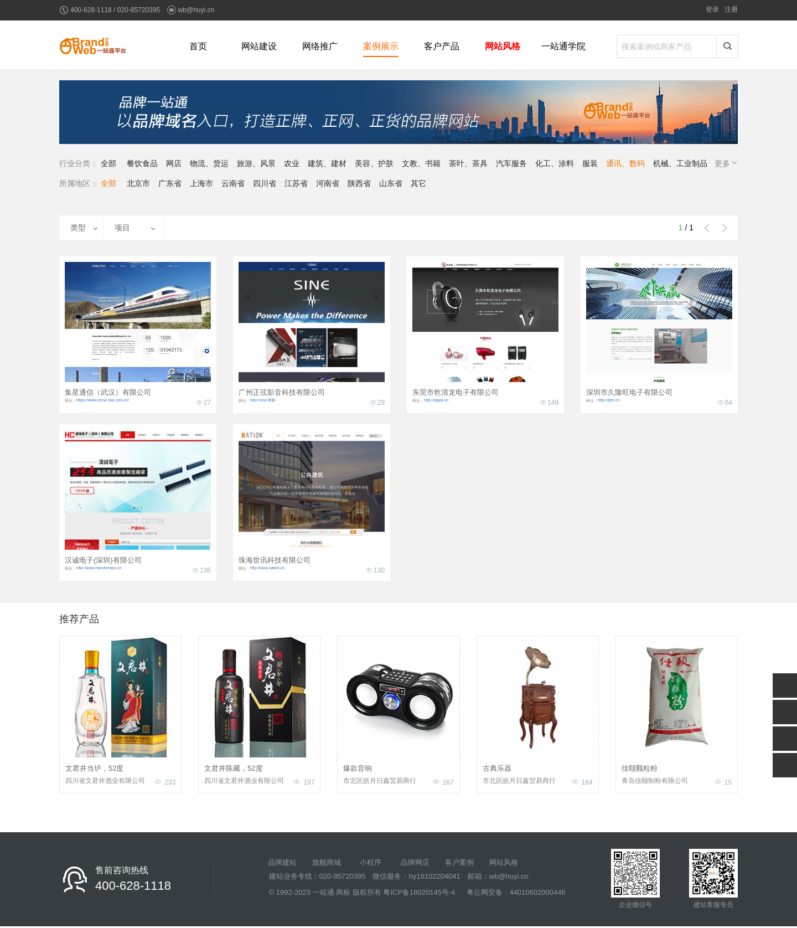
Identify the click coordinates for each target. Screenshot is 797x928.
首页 (198, 46)
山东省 (390, 183)
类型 (78, 227)
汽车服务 (511, 163)
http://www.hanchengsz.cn (98, 568)
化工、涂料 (554, 163)
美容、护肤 (374, 163)
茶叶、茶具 (468, 163)
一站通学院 (563, 46)
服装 (590, 163)
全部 (108, 163)
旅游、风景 (256, 163)
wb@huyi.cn (196, 10)
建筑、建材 (327, 163)
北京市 (138, 183)
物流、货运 (209, 163)
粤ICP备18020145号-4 (419, 892)
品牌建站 (282, 862)
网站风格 (502, 46)
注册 (731, 9)
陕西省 (359, 183)
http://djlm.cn (609, 400)
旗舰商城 (326, 862)
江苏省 (296, 183)
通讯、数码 (625, 163)
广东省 (170, 183)
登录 (712, 9)
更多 (727, 163)
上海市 (201, 183)
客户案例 (459, 862)
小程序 (370, 862)
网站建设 (259, 46)
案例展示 (380, 46)
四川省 (264, 183)
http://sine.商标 (263, 400)
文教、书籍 (421, 163)
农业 (291, 163)
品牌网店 (415, 862)
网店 (174, 163)
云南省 (233, 183)
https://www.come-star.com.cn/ (102, 400)
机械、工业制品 (680, 163)
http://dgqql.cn (436, 400)
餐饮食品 (142, 163)
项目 (122, 227)
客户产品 (441, 46)
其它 (418, 183)
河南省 (327, 183)
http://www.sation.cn (267, 568)
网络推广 (320, 46)
